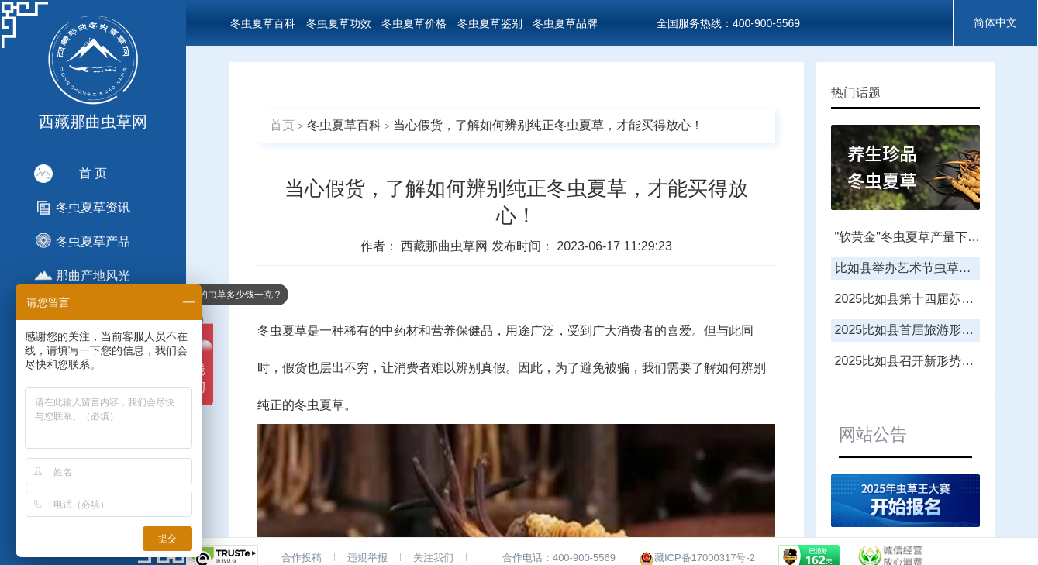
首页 (282, 125)
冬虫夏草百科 (262, 23)
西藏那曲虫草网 (446, 246)
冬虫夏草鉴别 (489, 23)
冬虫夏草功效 (338, 23)
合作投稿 (301, 557)
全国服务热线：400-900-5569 (728, 23)
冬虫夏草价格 (414, 23)
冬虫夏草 (282, 330)
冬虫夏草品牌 (565, 23)
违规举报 (367, 557)
